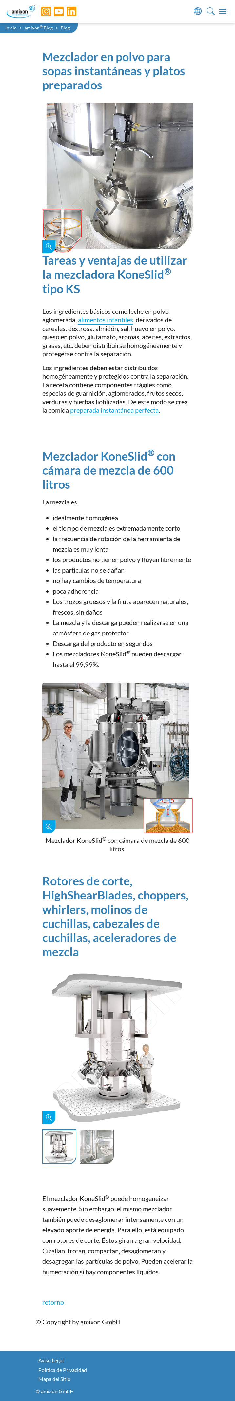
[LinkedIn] (66, 11)
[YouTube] (54, 11)
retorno (53, 1302)
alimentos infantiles (105, 320)
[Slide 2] (97, 1147)
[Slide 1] (59, 1146)
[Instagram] (41, 11)
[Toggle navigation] (222, 11)
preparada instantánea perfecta (114, 410)
